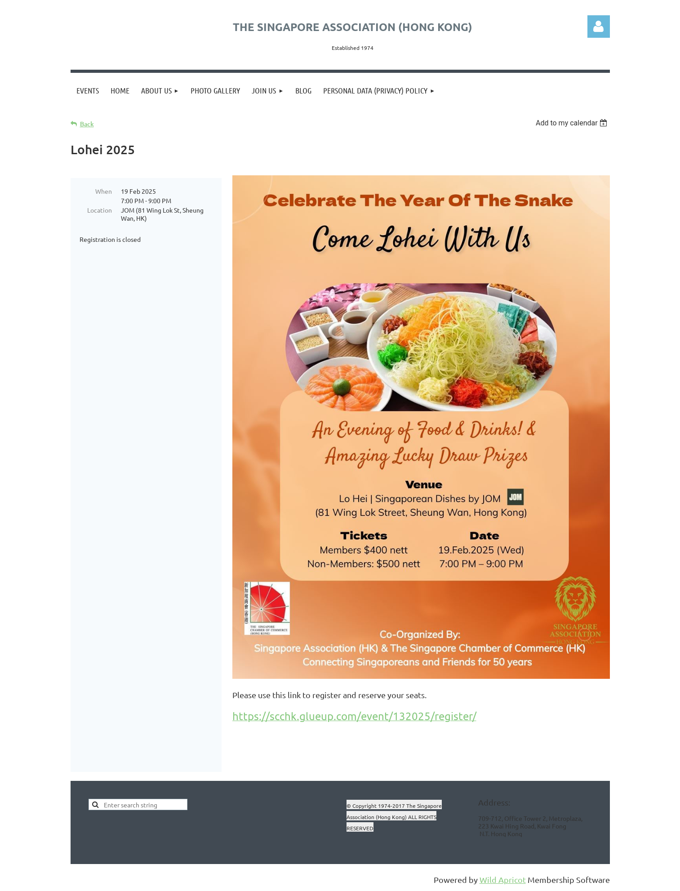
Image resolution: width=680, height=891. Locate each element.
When (103, 191)
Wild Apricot (503, 879)
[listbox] (573, 123)
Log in (598, 26)
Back (87, 124)
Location (99, 210)
